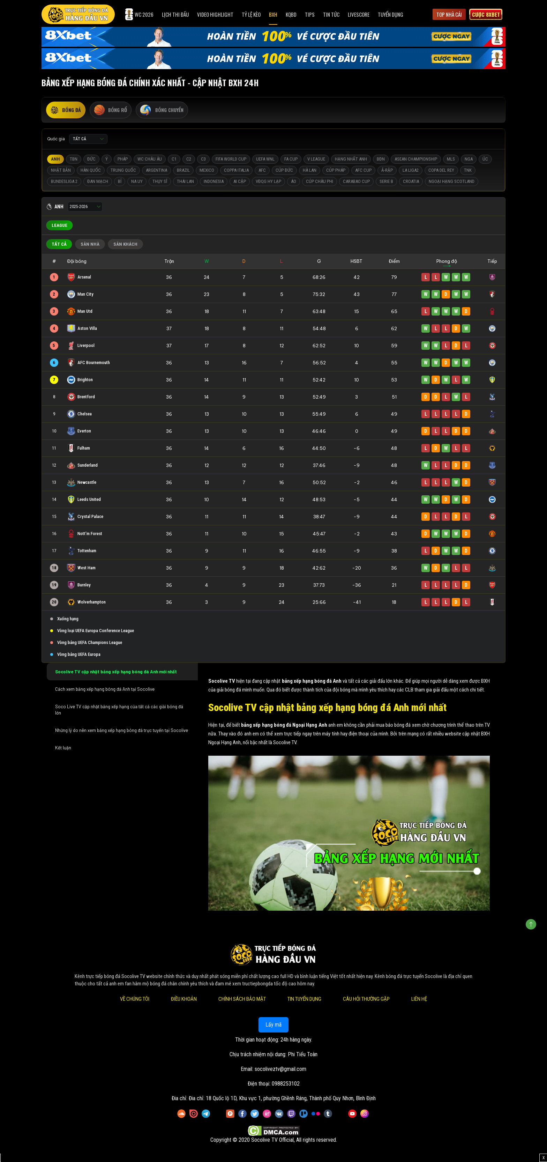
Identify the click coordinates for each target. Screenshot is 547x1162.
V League (316, 159)
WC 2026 (139, 14)
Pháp (123, 159)
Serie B (386, 181)
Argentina (156, 170)
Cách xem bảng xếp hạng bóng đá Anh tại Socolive (105, 689)
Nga (469, 159)
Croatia (411, 181)
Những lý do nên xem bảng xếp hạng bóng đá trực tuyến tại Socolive (121, 730)
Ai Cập (239, 181)
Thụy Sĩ (159, 181)
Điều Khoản (184, 999)
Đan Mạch (97, 181)
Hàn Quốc (91, 170)
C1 (174, 159)
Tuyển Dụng (390, 14)
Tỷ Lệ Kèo (251, 14)
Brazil (183, 170)
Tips (310, 14)
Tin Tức (331, 14)
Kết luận (63, 747)
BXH (273, 14)
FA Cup (291, 159)
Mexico (207, 170)
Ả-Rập (387, 170)
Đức (91, 159)
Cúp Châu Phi (319, 181)
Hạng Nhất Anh (351, 159)
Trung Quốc (123, 170)
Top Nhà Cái (449, 14)
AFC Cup (363, 170)
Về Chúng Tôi (134, 999)
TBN (73, 159)
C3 (203, 159)
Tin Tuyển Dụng (304, 999)
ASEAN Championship (416, 159)
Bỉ (119, 181)
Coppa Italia (236, 170)
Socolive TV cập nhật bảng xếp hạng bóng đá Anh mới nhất (116, 671)
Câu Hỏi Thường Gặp (366, 999)
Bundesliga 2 (64, 181)
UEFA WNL (265, 159)
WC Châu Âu (149, 159)
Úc (485, 159)
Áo (293, 181)
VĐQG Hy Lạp (268, 181)
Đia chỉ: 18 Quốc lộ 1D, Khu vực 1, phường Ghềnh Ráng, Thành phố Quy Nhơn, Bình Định (282, 1098)
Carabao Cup (356, 181)
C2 (188, 159)
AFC (262, 170)
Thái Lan (185, 181)
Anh (55, 159)
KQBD (291, 14)
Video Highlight (215, 14)
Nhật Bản (61, 170)
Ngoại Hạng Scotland (451, 181)
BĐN (381, 159)
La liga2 (411, 170)
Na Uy (137, 181)
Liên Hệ (419, 999)
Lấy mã (273, 1024)
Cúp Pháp (335, 170)
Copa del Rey (441, 170)
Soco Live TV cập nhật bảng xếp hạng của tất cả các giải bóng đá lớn (119, 710)
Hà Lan (309, 170)
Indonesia (214, 181)
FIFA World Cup (231, 159)
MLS (451, 159)
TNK (468, 170)
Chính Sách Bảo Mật (242, 999)
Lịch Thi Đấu (175, 14)
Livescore (358, 14)
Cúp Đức (284, 170)
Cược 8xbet (486, 14)
